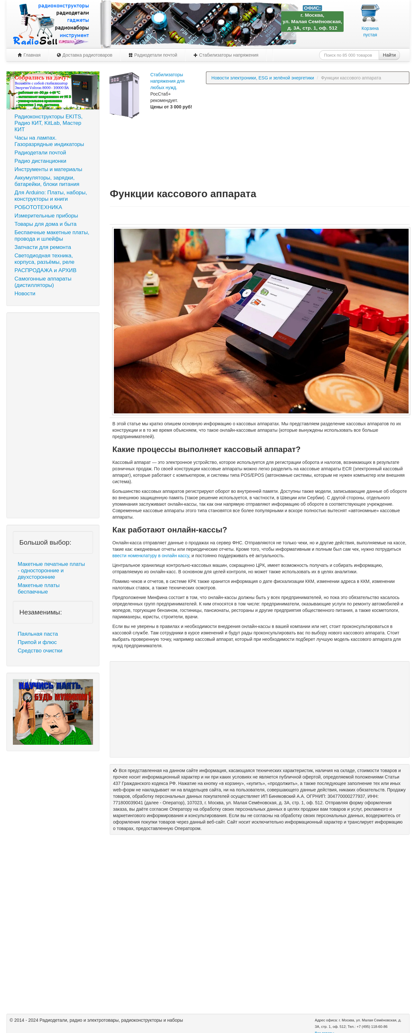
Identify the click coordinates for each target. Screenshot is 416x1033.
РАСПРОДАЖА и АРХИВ (45, 270)
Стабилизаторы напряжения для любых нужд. (167, 81)
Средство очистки (40, 651)
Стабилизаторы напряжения (225, 55)
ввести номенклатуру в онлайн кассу (150, 555)
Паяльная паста (38, 634)
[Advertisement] (53, 415)
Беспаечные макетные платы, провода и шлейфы (51, 235)
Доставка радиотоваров (84, 55)
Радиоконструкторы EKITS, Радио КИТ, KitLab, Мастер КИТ (48, 123)
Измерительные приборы (46, 216)
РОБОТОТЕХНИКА (38, 207)
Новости (24, 294)
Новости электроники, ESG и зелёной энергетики (262, 77)
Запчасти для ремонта (42, 247)
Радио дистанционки (40, 161)
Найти (389, 55)
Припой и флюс (37, 642)
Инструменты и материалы (48, 169)
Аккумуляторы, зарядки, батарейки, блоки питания (46, 181)
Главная (29, 55)
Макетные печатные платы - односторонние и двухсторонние (51, 570)
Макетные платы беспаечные (39, 588)
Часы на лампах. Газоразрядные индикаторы (49, 141)
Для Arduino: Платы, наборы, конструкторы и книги (50, 195)
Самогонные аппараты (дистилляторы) (42, 282)
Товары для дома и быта (45, 224)
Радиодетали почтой (152, 55)
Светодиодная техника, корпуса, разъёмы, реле (44, 259)
